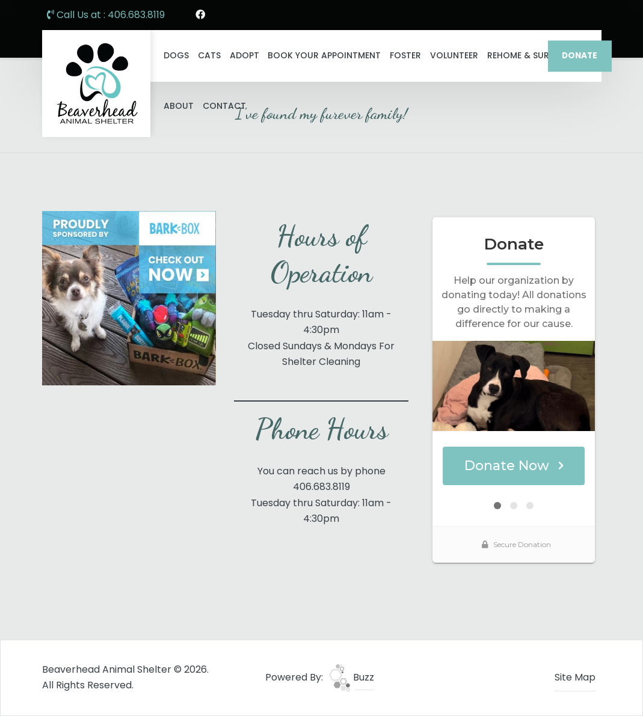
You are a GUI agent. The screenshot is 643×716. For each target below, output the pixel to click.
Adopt (244, 55)
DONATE (579, 55)
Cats (209, 55)
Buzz (351, 677)
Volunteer (454, 55)
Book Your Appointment (324, 55)
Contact (224, 106)
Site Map (575, 677)
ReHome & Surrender (533, 55)
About (179, 106)
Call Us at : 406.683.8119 (106, 15)
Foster (405, 55)
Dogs (176, 55)
